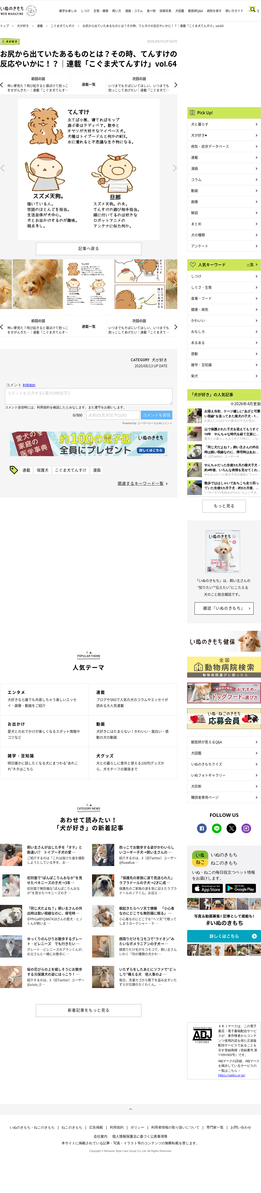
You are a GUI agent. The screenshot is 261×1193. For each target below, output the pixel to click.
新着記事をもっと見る (89, 1010)
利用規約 (117, 1127)
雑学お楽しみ (68, 10)
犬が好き (23, 26)
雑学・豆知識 (201, 364)
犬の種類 (198, 234)
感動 (194, 353)
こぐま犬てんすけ (62, 26)
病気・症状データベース (210, 146)
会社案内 (100, 1136)
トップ (4, 26)
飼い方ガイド (234, 10)
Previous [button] (2, 167)
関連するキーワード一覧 (141, 483)
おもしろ (198, 331)
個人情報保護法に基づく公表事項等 (139, 1136)
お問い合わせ (240, 1127)
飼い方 (116, 10)
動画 (194, 190)
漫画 (97, 470)
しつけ (85, 10)
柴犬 (194, 375)
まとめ (196, 223)
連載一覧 (89, 84)
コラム (196, 179)
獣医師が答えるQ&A (206, 741)
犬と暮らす (199, 124)
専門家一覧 (215, 1127)
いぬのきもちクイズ (206, 763)
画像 (194, 201)
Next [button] (175, 167)
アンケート (199, 245)
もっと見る (224, 506)
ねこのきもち (72, 1127)
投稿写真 (165, 10)
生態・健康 (101, 10)
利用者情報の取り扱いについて (175, 1127)
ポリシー (137, 1127)
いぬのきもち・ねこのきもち (32, 1127)
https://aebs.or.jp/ (231, 1075)
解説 (194, 212)
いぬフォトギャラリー (208, 775)
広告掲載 (96, 1127)
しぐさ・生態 (201, 287)
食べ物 (151, 10)
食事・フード (201, 298)
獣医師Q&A (195, 10)
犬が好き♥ (199, 135)
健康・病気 (199, 309)
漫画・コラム (134, 10)
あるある (198, 342)
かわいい (198, 320)
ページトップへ (130, 1109)
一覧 (250, 264)
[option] (89, 167)
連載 (40, 26)
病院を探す (214, 10)
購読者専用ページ (205, 797)
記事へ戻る (88, 248)
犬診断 (196, 786)
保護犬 (43, 470)
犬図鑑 (179, 10)
